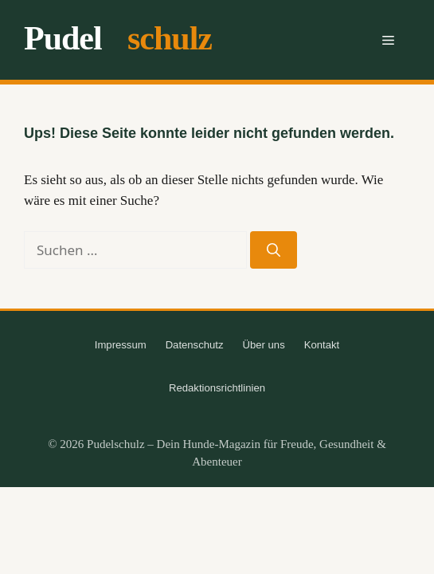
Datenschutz (195, 345)
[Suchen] (273, 250)
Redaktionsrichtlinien (217, 388)
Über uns (264, 345)
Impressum (121, 345)
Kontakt (321, 345)
